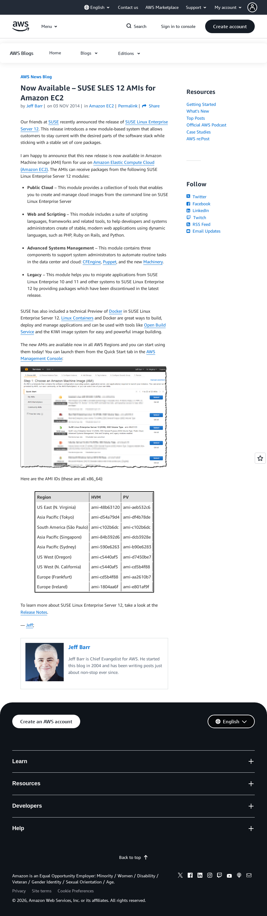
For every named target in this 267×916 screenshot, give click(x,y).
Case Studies (198, 131)
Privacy (19, 890)
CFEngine (92, 261)
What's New (197, 111)
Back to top (133, 857)
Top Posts (195, 118)
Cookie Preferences (76, 890)
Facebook (198, 203)
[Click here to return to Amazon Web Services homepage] (20, 29)
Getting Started (201, 104)
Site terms (41, 890)
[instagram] (209, 876)
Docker (115, 311)
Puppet (109, 261)
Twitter (196, 196)
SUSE (53, 121)
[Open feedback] (260, 458)
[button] (257, 7)
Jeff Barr (34, 105)
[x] (180, 876)
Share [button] (151, 105)
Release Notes (34, 612)
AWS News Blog (36, 76)
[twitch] (219, 876)
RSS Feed (198, 224)
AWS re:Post (197, 138)
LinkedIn (197, 210)
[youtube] (229, 876)
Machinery (153, 261)
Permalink (127, 105)
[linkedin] (199, 876)
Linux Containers (77, 317)
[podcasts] (239, 876)
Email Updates (203, 231)
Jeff (29, 625)
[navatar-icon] (252, 7)
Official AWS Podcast (206, 124)
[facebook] (190, 876)
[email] (248, 876)
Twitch (196, 217)
